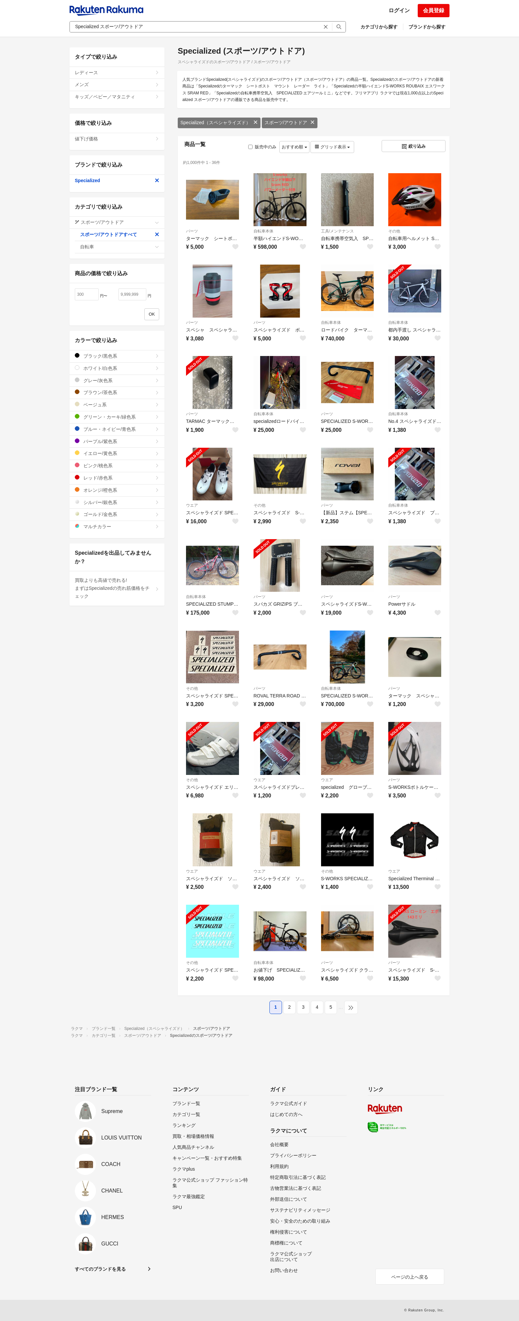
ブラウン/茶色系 (117, 392)
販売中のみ (262, 146)
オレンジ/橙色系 (117, 490)
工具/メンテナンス (337, 231)
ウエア (192, 505)
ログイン (399, 10)
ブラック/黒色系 (117, 356)
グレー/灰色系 (117, 380)
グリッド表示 (332, 146)
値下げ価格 (117, 138)
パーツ (192, 231)
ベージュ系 (117, 404)
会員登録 (433, 10)
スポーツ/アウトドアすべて (119, 234)
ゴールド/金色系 (117, 514)
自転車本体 (263, 231)
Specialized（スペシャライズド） (219, 122)
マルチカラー (117, 526)
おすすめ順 (294, 146)
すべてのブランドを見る (100, 1269)
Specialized (117, 180)
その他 (394, 231)
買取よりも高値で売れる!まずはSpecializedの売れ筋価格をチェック (117, 588)
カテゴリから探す (379, 26)
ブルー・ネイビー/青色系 (117, 429)
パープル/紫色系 (117, 441)
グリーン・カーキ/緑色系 (117, 417)
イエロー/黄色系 (117, 453)
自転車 (119, 246)
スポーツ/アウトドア (289, 122)
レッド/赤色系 (117, 478)
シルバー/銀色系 (117, 502)
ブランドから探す (427, 26)
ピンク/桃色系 (117, 465)
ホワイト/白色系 (117, 368)
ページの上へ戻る (409, 1277)
